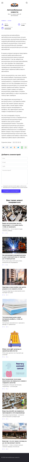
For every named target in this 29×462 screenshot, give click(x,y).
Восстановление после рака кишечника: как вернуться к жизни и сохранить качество (14, 381)
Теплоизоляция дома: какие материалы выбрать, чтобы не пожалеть (12, 318)
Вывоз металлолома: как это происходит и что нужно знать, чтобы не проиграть (12, 225)
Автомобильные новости (14, 11)
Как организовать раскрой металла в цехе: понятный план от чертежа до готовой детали (14, 257)
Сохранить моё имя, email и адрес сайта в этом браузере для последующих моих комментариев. (15, 186)
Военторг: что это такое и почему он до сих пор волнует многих (14, 442)
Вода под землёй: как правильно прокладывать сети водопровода (13, 412)
